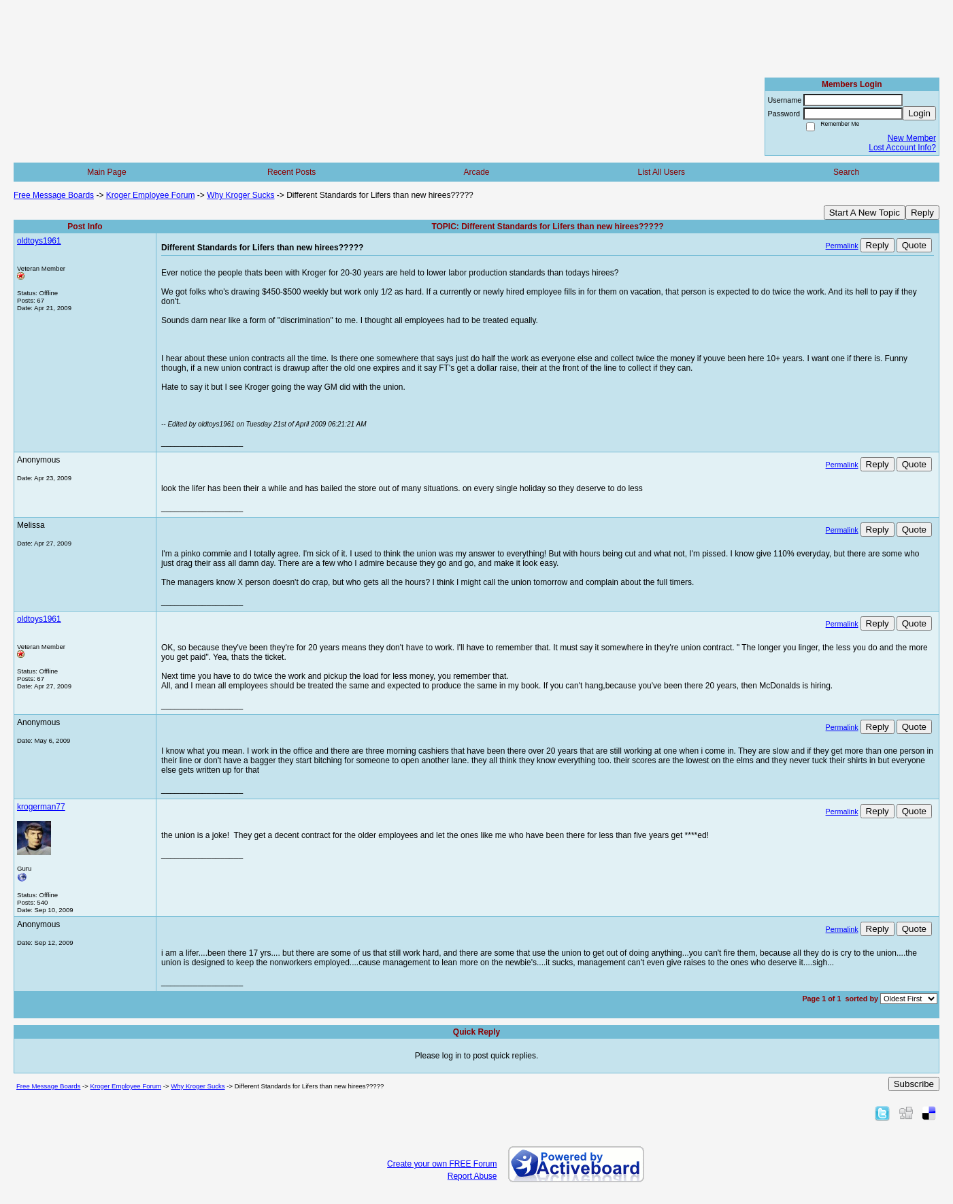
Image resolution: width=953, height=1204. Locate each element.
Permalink (842, 245)
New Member (912, 138)
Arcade (476, 172)
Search (846, 172)
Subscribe (914, 1084)
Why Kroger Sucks (240, 195)
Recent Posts (291, 172)
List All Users (661, 172)
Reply (922, 212)
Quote (914, 245)
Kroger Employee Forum (150, 195)
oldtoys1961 (39, 241)
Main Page (106, 172)
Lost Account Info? (902, 147)
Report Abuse (472, 1176)
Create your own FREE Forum (442, 1164)
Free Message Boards (54, 195)
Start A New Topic (864, 212)
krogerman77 (41, 807)
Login (919, 113)
